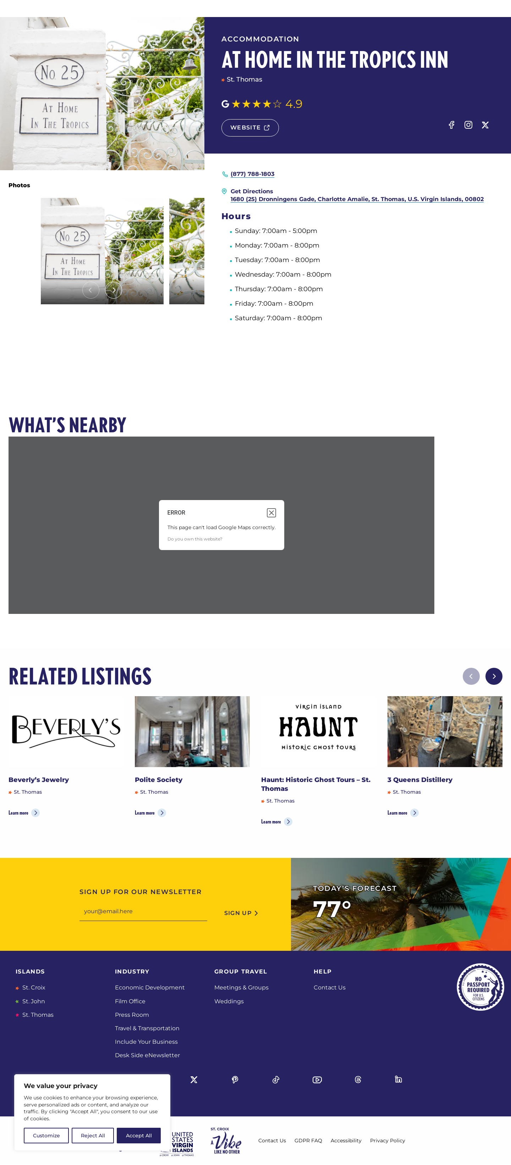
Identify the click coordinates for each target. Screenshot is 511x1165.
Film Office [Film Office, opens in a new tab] (130, 1001)
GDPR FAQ (308, 1140)
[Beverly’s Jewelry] (66, 731)
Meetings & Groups (241, 987)
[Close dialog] (271, 513)
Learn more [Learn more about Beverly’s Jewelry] (18, 812)
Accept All (139, 1135)
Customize (46, 1135)
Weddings (229, 1001)
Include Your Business (146, 1041)
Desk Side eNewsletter (147, 1055)
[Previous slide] (90, 290)
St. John (33, 1001)
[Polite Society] (192, 731)
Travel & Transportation (147, 1028)
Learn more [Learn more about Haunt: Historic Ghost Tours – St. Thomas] (271, 821)
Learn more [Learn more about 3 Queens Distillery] (397, 812)
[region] (92, 1112)
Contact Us (330, 987)
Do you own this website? (194, 539)
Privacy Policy (387, 1140)
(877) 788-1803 (252, 174)
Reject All (93, 1135)
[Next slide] (113, 290)
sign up (238, 913)
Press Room (132, 1014)
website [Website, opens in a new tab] (245, 127)
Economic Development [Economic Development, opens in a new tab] (150, 987)
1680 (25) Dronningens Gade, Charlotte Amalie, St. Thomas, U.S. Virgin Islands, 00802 (357, 199)
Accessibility (346, 1140)
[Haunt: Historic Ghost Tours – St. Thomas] (318, 731)
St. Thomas (37, 1014)
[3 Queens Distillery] (445, 731)
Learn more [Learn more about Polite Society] (145, 812)
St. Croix (33, 987)
